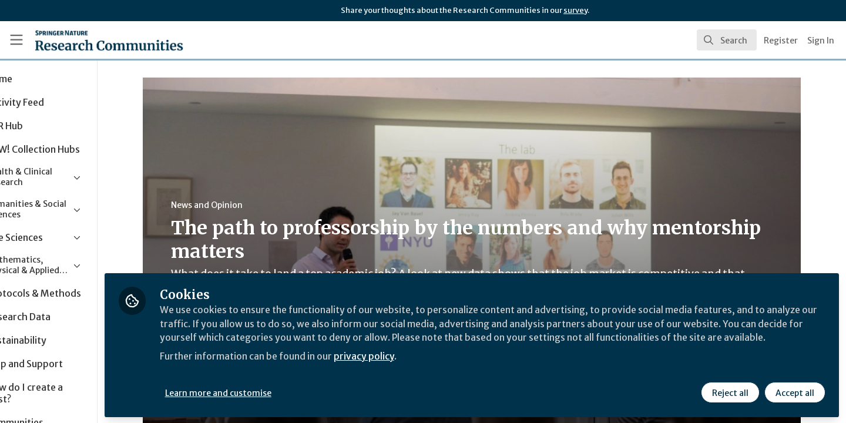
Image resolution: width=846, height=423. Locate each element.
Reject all (729, 392)
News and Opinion (233, 205)
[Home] (93, 40)
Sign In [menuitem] (820, 40)
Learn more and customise (271, 392)
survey (575, 10)
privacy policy (418, 369)
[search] (727, 40)
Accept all (794, 392)
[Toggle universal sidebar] (16, 40)
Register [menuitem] (781, 40)
